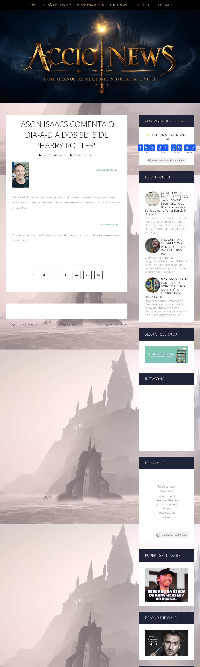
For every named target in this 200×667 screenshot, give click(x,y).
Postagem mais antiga (113, 324)
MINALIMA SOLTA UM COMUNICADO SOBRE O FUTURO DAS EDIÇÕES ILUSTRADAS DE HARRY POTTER (166, 288)
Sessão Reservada (57, 5)
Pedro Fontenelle (53, 155)
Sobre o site (142, 5)
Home (32, 5)
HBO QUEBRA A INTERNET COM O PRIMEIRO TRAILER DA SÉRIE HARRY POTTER (173, 247)
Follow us (118, 5)
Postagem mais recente (21, 324)
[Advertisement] (66, 357)
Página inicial (68, 324)
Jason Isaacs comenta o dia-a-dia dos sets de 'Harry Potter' (66, 135)
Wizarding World (90, 5)
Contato (165, 5)
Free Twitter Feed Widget (171, 535)
